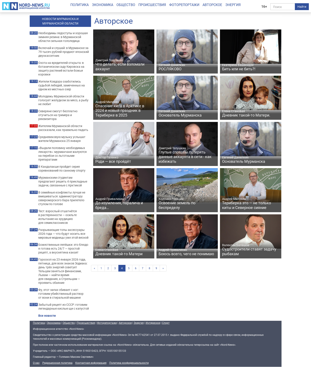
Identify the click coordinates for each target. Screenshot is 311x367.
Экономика (102, 4)
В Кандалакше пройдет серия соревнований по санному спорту (61, 168)
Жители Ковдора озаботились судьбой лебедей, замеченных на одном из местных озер (61, 85)
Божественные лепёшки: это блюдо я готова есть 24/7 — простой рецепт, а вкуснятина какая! (63, 248)
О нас (36, 362)
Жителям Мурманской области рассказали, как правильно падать (63, 128)
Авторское (212, 4)
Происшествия (152, 4)
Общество (125, 4)
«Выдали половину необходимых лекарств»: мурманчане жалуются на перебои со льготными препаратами (62, 153)
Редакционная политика (57, 362)
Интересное (153, 322)
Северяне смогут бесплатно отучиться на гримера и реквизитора (57, 115)
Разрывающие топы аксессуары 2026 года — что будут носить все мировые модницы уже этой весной (63, 234)
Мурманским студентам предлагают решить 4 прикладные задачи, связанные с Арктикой (62, 181)
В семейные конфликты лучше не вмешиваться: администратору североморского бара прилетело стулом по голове (61, 198)
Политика (79, 4)
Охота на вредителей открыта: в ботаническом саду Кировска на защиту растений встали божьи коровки (61, 68)
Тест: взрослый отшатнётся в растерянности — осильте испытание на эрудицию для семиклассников (57, 217)
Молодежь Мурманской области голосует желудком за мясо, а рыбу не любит (63, 100)
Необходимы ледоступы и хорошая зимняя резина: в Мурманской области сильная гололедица (63, 37)
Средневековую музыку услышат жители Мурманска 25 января (61, 139)
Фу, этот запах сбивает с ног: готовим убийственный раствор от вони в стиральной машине (61, 293)
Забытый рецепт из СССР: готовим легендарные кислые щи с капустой (63, 306)
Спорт (166, 322)
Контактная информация (91, 362)
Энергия (233, 4)
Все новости (47, 316)
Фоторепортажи (184, 4)
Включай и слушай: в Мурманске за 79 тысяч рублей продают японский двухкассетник (63, 52)
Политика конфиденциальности (129, 362)
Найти (301, 7)
